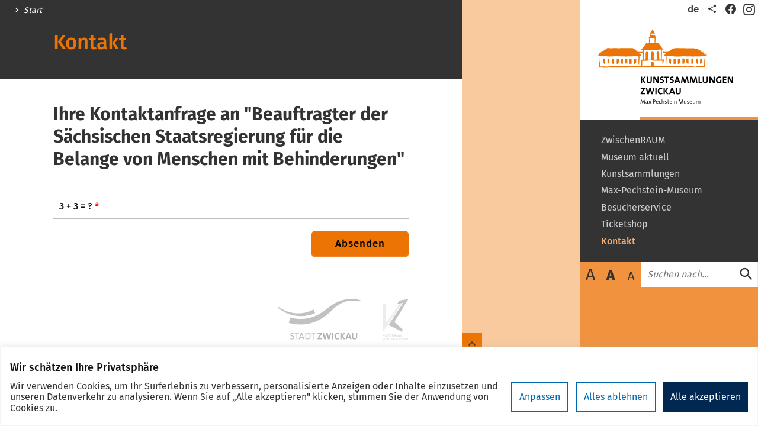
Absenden (360, 243)
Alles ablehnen (616, 396)
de (693, 9)
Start (33, 10)
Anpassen (539, 396)
